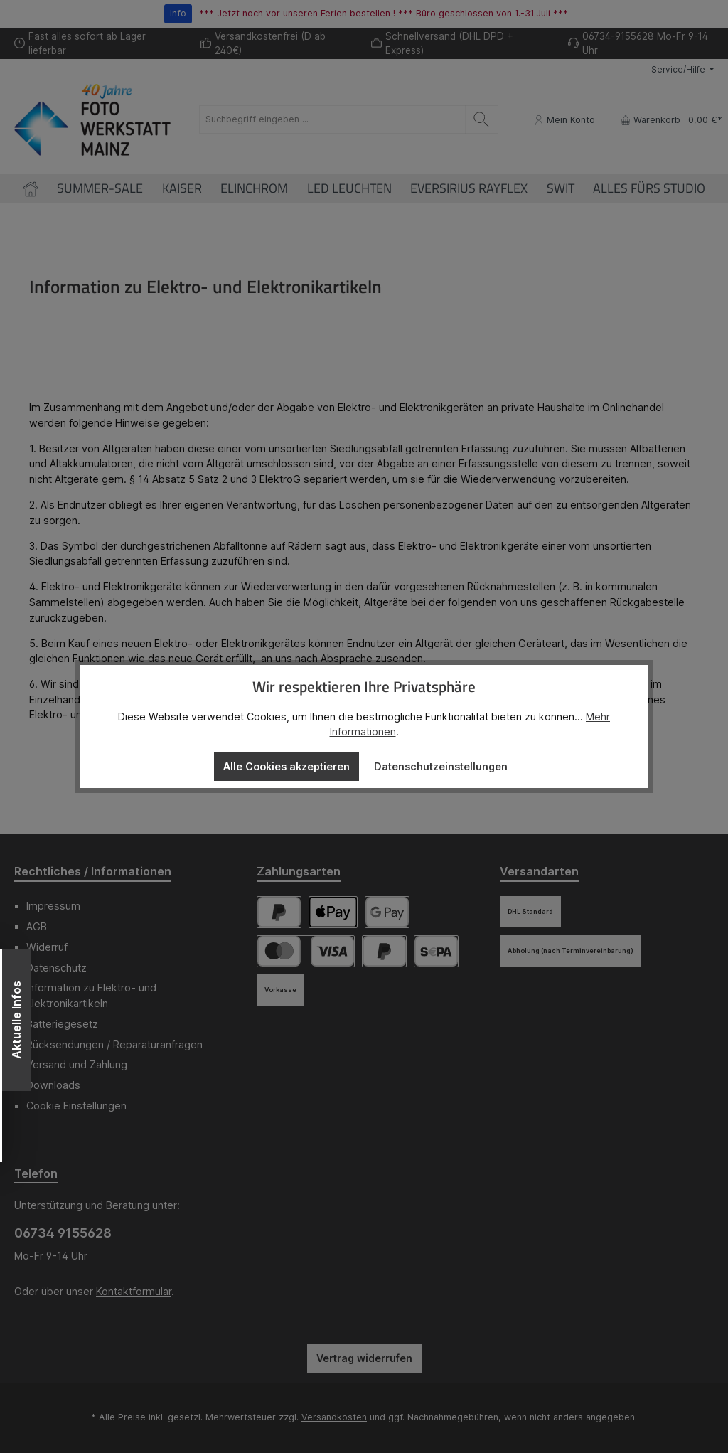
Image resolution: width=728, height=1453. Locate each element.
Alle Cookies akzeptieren (286, 766)
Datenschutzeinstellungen (441, 766)
